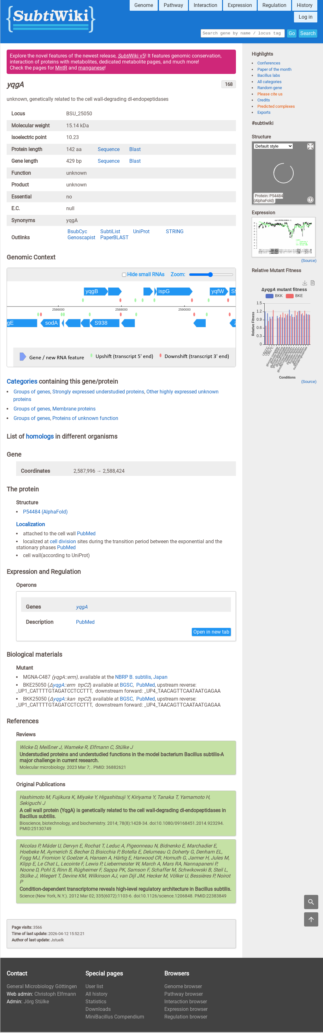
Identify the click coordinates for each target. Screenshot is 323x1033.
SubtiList (110, 232)
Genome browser (183, 987)
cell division (63, 542)
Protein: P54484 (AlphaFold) (268, 199)
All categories (269, 82)
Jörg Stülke (36, 1003)
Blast (135, 150)
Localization (30, 525)
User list (94, 987)
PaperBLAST (114, 238)
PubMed (86, 535)
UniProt (141, 232)
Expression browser (186, 1010)
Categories (22, 382)
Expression (240, 5)
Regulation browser (185, 1018)
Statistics (95, 1003)
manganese (91, 69)
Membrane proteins (74, 410)
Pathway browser (183, 995)
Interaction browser (185, 1003)
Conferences (268, 64)
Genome (143, 5)
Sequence (109, 150)
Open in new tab (211, 633)
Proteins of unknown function (85, 419)
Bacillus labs (268, 76)
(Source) (309, 261)
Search (308, 34)
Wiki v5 (131, 57)
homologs (40, 437)
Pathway (173, 5)
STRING (175, 232)
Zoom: (178, 275)
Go (292, 34)
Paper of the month (274, 70)
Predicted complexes (276, 107)
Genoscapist (81, 238)
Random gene (269, 88)
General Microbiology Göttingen (42, 987)
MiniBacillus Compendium (114, 1018)
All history (96, 995)
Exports (264, 113)
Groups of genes (32, 393)
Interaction (205, 5)
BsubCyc (77, 232)
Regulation (274, 5)
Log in (306, 17)
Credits (263, 101)
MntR (61, 69)
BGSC (126, 686)
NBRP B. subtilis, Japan (141, 678)
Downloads (98, 1010)
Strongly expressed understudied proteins (98, 393)
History (305, 5)
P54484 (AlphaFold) (45, 513)
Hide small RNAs (145, 275)
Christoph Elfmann (55, 995)
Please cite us (270, 95)
